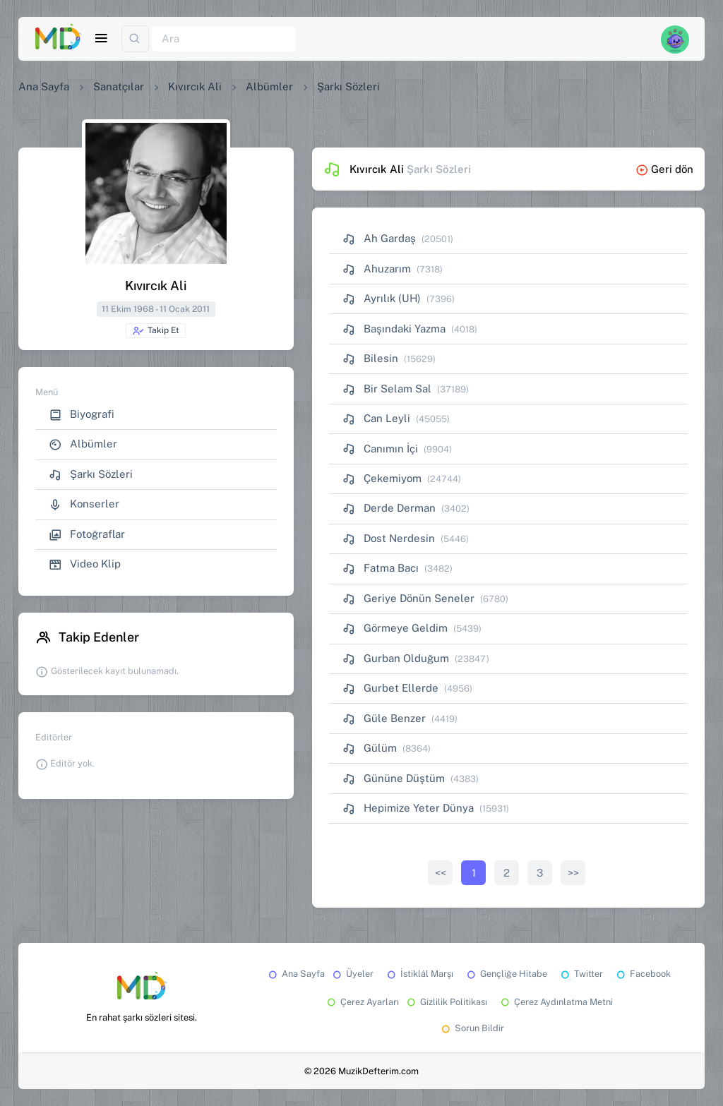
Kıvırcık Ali (195, 86)
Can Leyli (376, 418)
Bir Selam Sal (386, 389)
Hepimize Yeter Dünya (408, 808)
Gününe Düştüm (393, 778)
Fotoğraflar (87, 534)
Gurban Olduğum (395, 658)
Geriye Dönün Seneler (408, 598)
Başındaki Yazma (394, 329)
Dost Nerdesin (388, 538)
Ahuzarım (376, 269)
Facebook (642, 973)
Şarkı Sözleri (91, 474)
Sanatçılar (118, 86)
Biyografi (81, 414)
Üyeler (352, 973)
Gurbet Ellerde (390, 688)
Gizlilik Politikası (446, 1002)
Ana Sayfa (43, 86)
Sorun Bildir (471, 1028)
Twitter (580, 973)
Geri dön (664, 169)
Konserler (84, 504)
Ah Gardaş (379, 238)
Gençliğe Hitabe (506, 973)
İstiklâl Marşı (419, 973)
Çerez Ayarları (362, 1002)
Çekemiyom (382, 478)
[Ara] (224, 39)
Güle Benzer (384, 718)
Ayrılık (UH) (381, 298)
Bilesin (370, 358)
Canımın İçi (380, 449)
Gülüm (369, 748)
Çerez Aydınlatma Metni (555, 1002)
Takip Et (155, 331)
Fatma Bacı (380, 568)
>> (573, 873)
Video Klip (85, 564)
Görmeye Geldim (395, 628)
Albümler (269, 86)
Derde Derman (389, 508)
